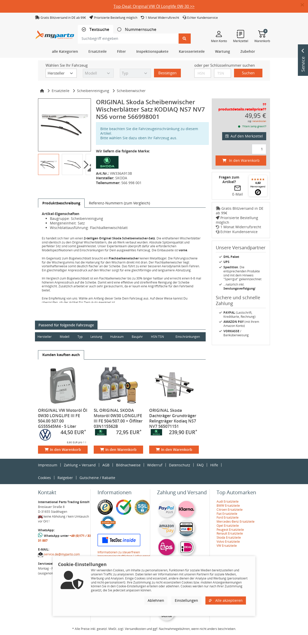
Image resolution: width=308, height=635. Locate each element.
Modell (65, 336)
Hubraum (117, 336)
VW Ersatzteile (227, 545)
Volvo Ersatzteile (228, 541)
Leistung (97, 336)
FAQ (200, 465)
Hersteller (44, 336)
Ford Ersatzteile (228, 517)
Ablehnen (156, 600)
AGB (105, 465)
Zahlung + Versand (80, 465)
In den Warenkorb (63, 449)
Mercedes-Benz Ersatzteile (236, 521)
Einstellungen (186, 600)
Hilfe (214, 465)
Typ (80, 336)
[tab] (95, 29)
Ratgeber (65, 477)
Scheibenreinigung (93, 90)
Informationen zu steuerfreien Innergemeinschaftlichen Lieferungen (124, 554)
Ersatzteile (60, 90)
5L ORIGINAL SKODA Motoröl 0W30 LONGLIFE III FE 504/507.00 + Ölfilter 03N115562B (118, 418)
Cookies (44, 477)
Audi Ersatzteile (228, 501)
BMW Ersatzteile (228, 505)
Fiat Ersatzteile (227, 513)
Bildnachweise (128, 465)
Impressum (47, 465)
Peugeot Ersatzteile (230, 529)
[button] (304, 5)
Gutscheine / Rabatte (97, 477)
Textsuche (98, 29)
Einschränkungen (187, 336)
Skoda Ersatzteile (229, 537)
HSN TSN (158, 336)
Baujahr (138, 336)
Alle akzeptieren (226, 600)
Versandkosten (259, 121)
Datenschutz (179, 465)
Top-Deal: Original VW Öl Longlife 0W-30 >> (154, 6)
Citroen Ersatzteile (230, 509)
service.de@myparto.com (62, 554)
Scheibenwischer (131, 90)
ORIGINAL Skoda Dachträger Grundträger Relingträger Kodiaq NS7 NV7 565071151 (172, 418)
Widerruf (154, 465)
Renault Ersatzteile (230, 533)
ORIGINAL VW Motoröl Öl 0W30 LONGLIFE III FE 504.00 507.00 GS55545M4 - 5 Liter (62, 418)
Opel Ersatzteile (228, 525)
